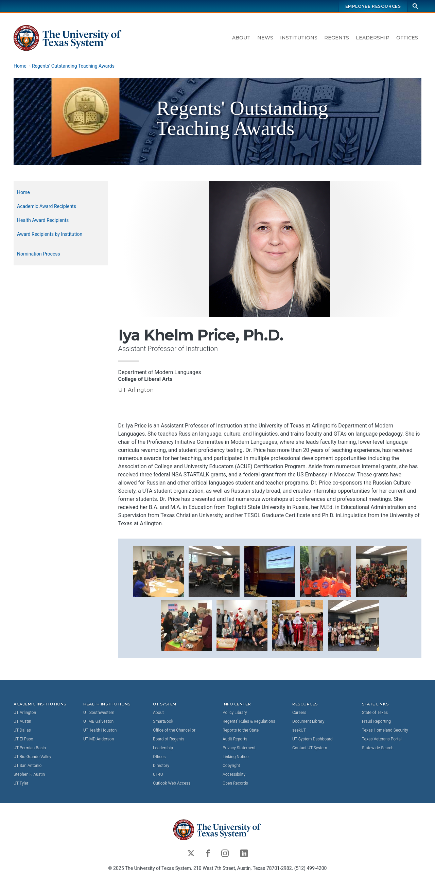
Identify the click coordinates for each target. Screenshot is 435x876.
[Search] (415, 6)
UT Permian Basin (30, 748)
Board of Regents (168, 739)
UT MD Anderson (98, 739)
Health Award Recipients (43, 220)
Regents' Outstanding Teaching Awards (73, 66)
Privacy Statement (239, 748)
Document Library (308, 721)
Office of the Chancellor (174, 730)
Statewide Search (378, 748)
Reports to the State (241, 730)
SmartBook (163, 721)
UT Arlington (25, 712)
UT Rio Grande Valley (32, 756)
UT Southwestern (98, 712)
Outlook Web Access (171, 783)
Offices (407, 38)
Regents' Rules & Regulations (249, 721)
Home (20, 66)
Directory (161, 765)
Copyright (231, 765)
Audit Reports (235, 739)
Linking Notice (235, 756)
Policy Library (235, 712)
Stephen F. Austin (29, 774)
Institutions (298, 38)
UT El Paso (23, 739)
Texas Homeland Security (385, 730)
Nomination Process (38, 254)
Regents (336, 38)
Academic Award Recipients (46, 206)
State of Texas (375, 712)
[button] (158, 570)
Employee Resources (373, 6)
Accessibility (234, 774)
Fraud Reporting (376, 721)
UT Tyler (21, 783)
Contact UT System (309, 748)
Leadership (372, 38)
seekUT (299, 730)
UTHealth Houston (100, 730)
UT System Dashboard (312, 739)
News (265, 38)
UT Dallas (22, 730)
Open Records (235, 783)
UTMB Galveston (98, 721)
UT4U (158, 774)
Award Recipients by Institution (49, 234)
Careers (299, 712)
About (241, 38)
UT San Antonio (27, 765)
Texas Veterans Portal (382, 739)
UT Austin (22, 721)
